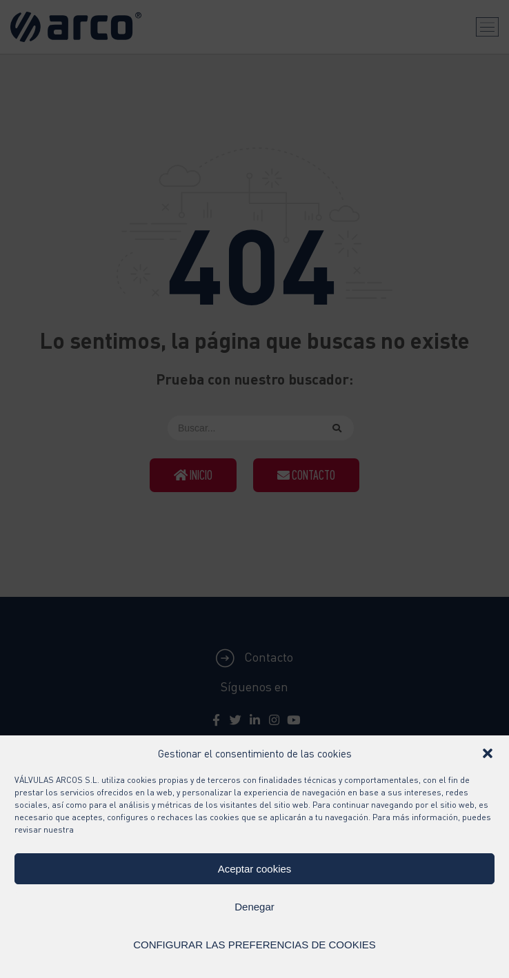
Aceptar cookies (255, 869)
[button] (488, 753)
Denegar (254, 907)
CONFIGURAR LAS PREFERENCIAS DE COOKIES (254, 944)
